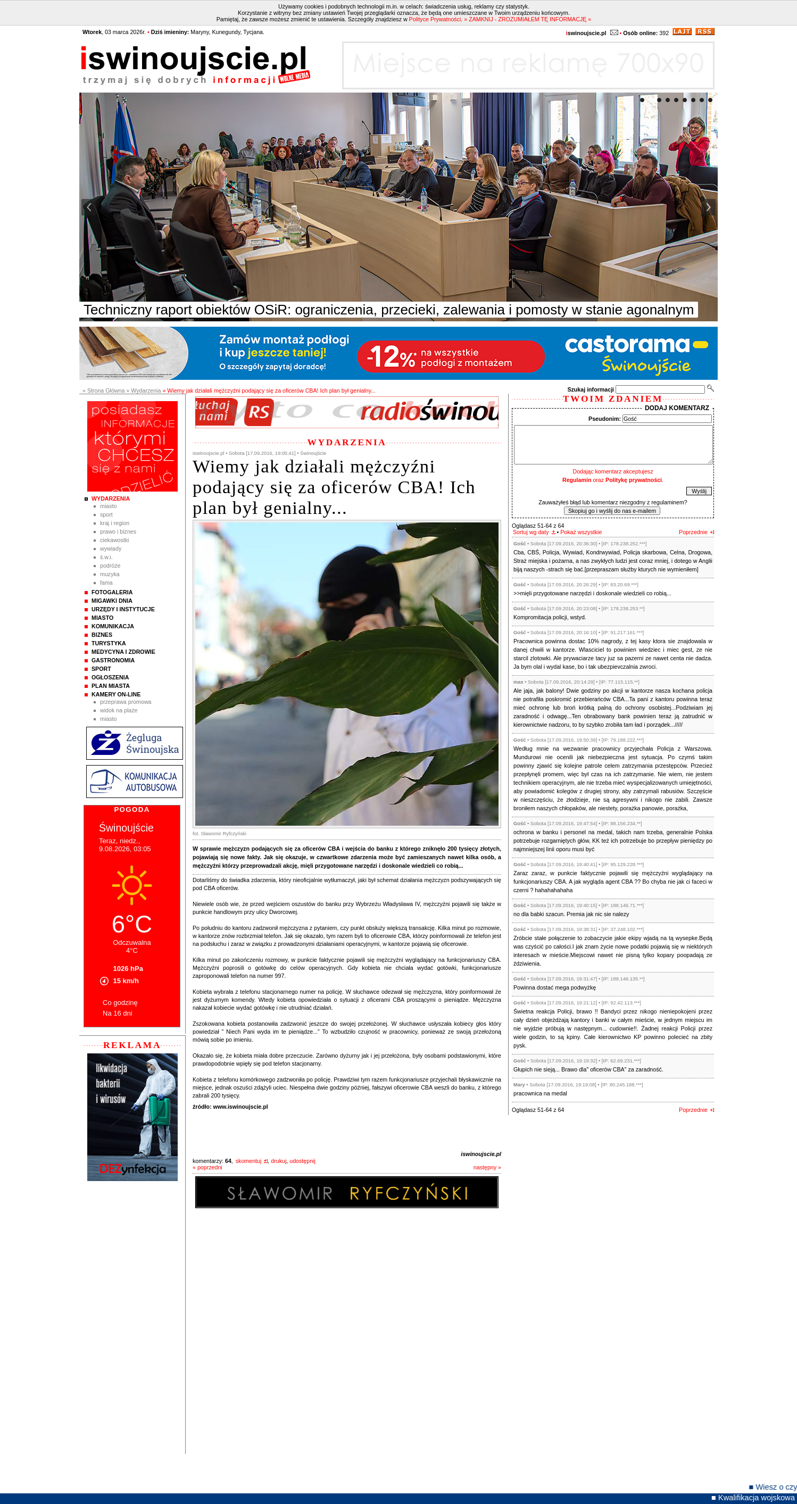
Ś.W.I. (106, 557)
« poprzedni (207, 1167)
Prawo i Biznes (118, 531)
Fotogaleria (112, 592)
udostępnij (302, 1161)
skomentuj (249, 1161)
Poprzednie (693, 532)
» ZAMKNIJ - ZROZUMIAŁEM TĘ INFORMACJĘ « (527, 19)
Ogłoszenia (110, 677)
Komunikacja (113, 626)
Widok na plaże (119, 710)
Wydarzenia (111, 498)
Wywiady (110, 548)
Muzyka (110, 574)
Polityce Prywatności (435, 19)
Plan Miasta (111, 686)
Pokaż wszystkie (581, 532)
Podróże (110, 565)
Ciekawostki (114, 540)
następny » (487, 1167)
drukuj (278, 1161)
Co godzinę (120, 1003)
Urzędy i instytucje (123, 609)
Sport (106, 514)
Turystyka (109, 643)
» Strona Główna (103, 390)
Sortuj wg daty (531, 532)
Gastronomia (113, 660)
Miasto (108, 506)
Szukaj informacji (590, 389)
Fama (106, 582)
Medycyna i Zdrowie (123, 652)
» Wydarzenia (143, 390)
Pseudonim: (604, 419)
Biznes (102, 634)
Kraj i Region (114, 523)
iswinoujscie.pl (481, 1154)
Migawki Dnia (112, 600)
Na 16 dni (117, 1013)
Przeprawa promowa (126, 702)
